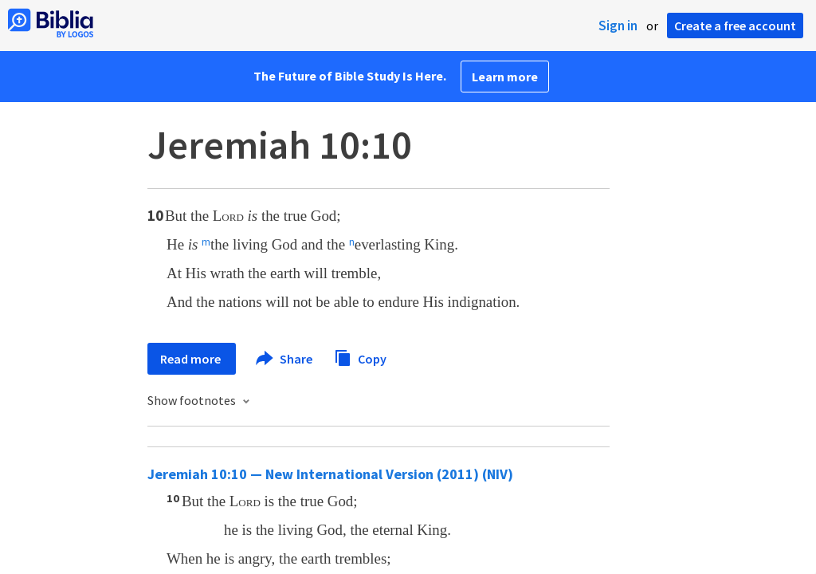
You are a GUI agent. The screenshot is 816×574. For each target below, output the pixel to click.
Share (285, 359)
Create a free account (735, 25)
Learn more (505, 77)
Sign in (618, 25)
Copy (360, 356)
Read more (191, 359)
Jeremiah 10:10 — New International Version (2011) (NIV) (330, 474)
